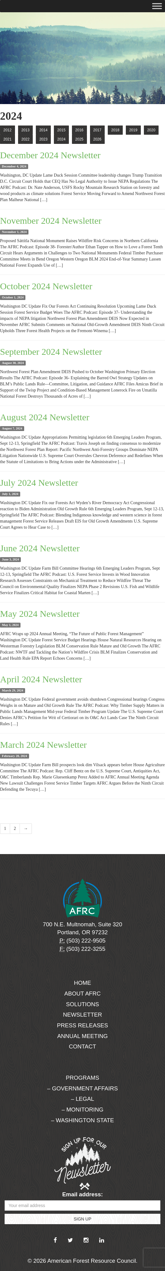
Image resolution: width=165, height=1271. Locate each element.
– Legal (82, 1099)
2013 (25, 130)
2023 (43, 139)
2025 (79, 139)
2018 (115, 130)
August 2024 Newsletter (44, 417)
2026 (97, 139)
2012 (7, 130)
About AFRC (82, 993)
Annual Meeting (82, 1036)
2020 (151, 130)
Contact (82, 1046)
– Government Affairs (82, 1088)
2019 (133, 130)
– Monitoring (82, 1109)
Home (82, 983)
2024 (61, 139)
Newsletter (82, 1014)
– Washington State (82, 1120)
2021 (7, 139)
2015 (61, 130)
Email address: (82, 1194)
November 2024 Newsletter (51, 221)
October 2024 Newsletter (46, 286)
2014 (43, 130)
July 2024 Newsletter (39, 483)
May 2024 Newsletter (40, 614)
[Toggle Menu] (157, 6)
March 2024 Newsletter (43, 745)
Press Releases (82, 1025)
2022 (25, 139)
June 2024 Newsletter (40, 548)
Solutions (82, 1004)
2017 (97, 130)
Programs (82, 1077)
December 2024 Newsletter (50, 155)
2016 (79, 130)
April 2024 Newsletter (41, 679)
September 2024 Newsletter (51, 352)
